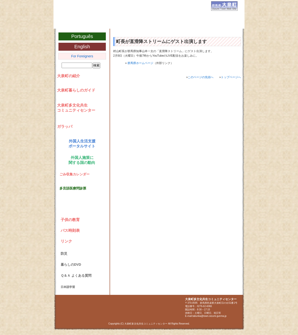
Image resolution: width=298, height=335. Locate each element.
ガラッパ (64, 126)
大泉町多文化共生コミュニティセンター (111, 23)
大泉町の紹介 (68, 76)
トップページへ (231, 77)
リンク (66, 241)
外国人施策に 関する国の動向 (81, 160)
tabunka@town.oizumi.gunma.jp (209, 316)
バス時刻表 (70, 230)
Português (82, 36)
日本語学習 (68, 287)
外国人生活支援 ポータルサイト (81, 143)
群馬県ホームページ (140, 63)
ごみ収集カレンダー (74, 174)
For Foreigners (82, 56)
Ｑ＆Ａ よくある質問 (76, 275)
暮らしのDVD (71, 264)
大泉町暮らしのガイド (76, 90)
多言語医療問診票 (72, 188)
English (82, 46)
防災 (64, 253)
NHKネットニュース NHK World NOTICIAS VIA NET (80, 206)
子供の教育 (70, 220)
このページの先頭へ (200, 77)
